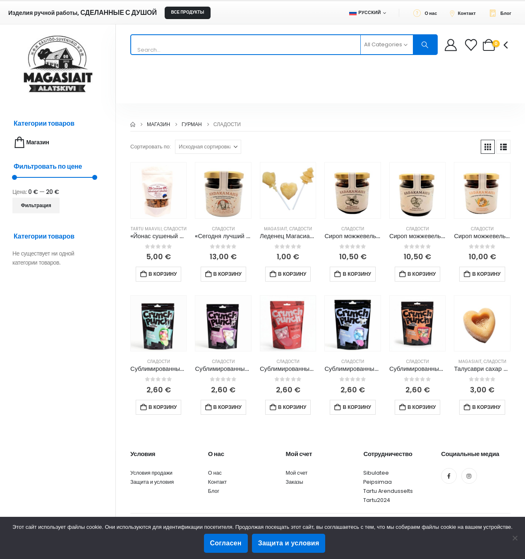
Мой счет (297, 472)
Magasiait (275, 229)
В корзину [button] (163, 273)
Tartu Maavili (146, 229)
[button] (488, 147)
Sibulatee (376, 472)
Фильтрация (36, 205)
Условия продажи (151, 472)
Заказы (294, 481)
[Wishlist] (472, 45)
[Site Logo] (58, 63)
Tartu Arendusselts (388, 490)
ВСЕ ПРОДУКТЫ (187, 12)
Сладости (175, 229)
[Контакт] (465, 12)
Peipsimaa (377, 481)
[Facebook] (449, 476)
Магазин (30, 142)
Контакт (217, 481)
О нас (215, 472)
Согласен (226, 543)
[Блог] (502, 12)
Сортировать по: (150, 146)
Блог (213, 490)
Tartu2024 (376, 500)
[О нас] (427, 12)
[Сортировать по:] (208, 147)
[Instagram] (469, 476)
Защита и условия (152, 481)
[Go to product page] (158, 190)
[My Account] (450, 45)
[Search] (425, 44)
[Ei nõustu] (515, 538)
